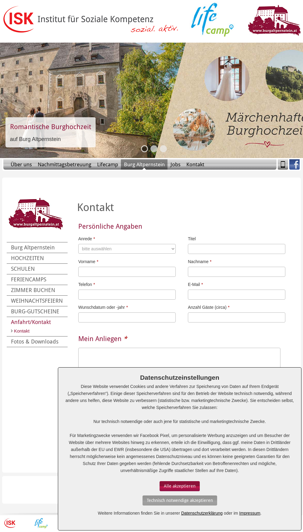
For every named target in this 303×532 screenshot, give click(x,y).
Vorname (88, 261)
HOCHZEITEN (27, 258)
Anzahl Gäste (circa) (208, 307)
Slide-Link (50, 132)
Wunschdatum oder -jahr (103, 307)
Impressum (249, 513)
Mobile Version (283, 164)
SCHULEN (23, 269)
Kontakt (195, 164)
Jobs (176, 164)
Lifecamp (107, 164)
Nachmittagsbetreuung (64, 164)
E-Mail (195, 284)
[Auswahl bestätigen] (180, 486)
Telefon (86, 284)
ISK (10, 523)
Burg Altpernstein (144, 164)
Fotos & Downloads (34, 341)
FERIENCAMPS (28, 279)
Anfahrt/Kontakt (31, 322)
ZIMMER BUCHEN (33, 290)
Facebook (294, 164)
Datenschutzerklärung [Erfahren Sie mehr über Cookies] (202, 513)
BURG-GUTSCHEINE (35, 311)
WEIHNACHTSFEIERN (37, 301)
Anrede (86, 238)
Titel (192, 238)
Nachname (199, 261)
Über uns (21, 164)
